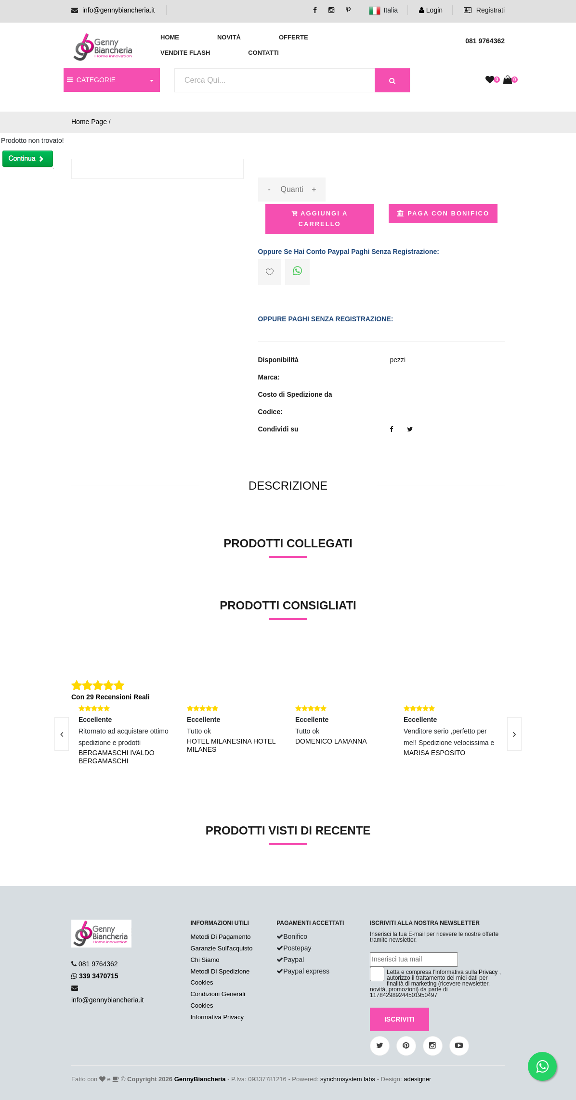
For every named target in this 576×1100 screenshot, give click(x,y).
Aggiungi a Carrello (319, 219)
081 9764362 (98, 964)
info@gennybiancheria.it (118, 10)
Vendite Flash (185, 52)
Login (431, 10)
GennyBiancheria (200, 1079)
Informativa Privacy (217, 1017)
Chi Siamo (204, 959)
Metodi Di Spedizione (219, 971)
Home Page (89, 122)
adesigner (417, 1079)
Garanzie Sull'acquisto (221, 948)
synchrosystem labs (347, 1079)
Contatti (263, 52)
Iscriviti (399, 1019)
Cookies (201, 982)
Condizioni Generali (217, 994)
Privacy (488, 972)
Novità (229, 37)
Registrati (484, 10)
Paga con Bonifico (443, 213)
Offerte (293, 37)
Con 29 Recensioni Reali (110, 697)
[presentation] (61, 734)
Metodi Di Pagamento (220, 936)
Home (169, 37)
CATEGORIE (91, 80)
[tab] (288, 486)
